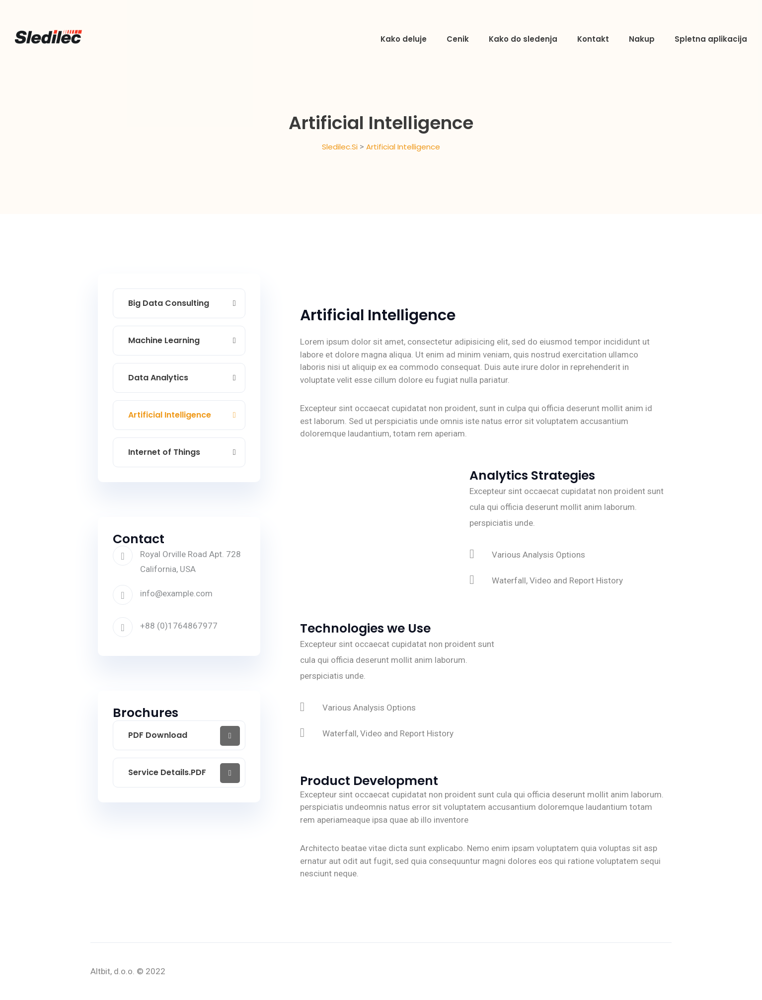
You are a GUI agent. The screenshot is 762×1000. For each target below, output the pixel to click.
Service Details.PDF (167, 772)
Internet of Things (164, 452)
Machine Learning (164, 340)
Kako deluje (404, 39)
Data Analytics (158, 377)
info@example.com (176, 593)
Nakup (642, 39)
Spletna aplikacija (711, 39)
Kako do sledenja (523, 39)
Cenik (458, 39)
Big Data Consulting (168, 303)
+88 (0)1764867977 (179, 626)
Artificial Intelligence (169, 415)
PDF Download (157, 735)
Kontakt (593, 39)
